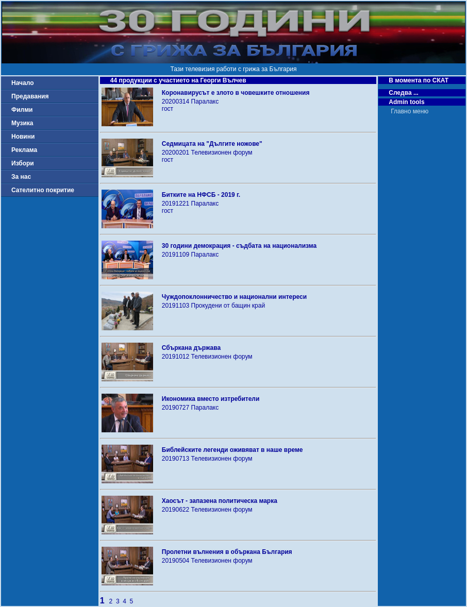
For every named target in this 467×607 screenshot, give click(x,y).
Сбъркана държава (191, 347)
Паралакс (205, 101)
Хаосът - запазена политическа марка (219, 500)
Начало (22, 83)
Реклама (24, 150)
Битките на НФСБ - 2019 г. (201, 194)
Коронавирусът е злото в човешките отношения (236, 92)
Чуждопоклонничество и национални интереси (234, 296)
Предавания (29, 96)
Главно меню (409, 111)
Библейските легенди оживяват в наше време (232, 449)
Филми (22, 109)
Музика (22, 123)
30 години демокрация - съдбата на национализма (239, 245)
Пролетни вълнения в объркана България (227, 551)
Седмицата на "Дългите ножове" (212, 143)
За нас (21, 176)
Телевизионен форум (222, 152)
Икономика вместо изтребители (211, 398)
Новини (23, 136)
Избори (22, 163)
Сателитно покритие (42, 190)
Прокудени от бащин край (228, 305)
